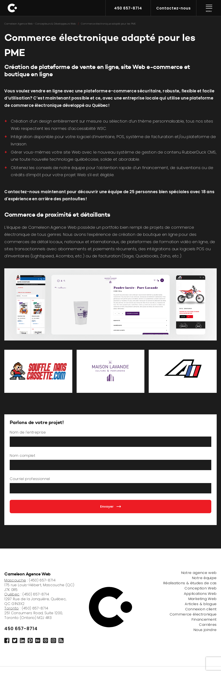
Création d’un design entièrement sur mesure (56, 121)
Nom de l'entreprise (28, 432)
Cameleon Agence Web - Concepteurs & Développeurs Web (40, 23)
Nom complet (22, 455)
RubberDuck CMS (199, 152)
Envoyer (110, 506)
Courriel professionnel (30, 479)
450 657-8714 (21, 628)
